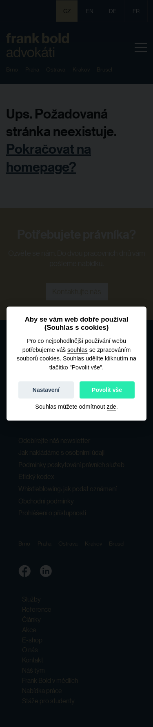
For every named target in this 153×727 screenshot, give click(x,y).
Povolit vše (107, 390)
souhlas (77, 350)
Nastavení (46, 390)
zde (111, 406)
